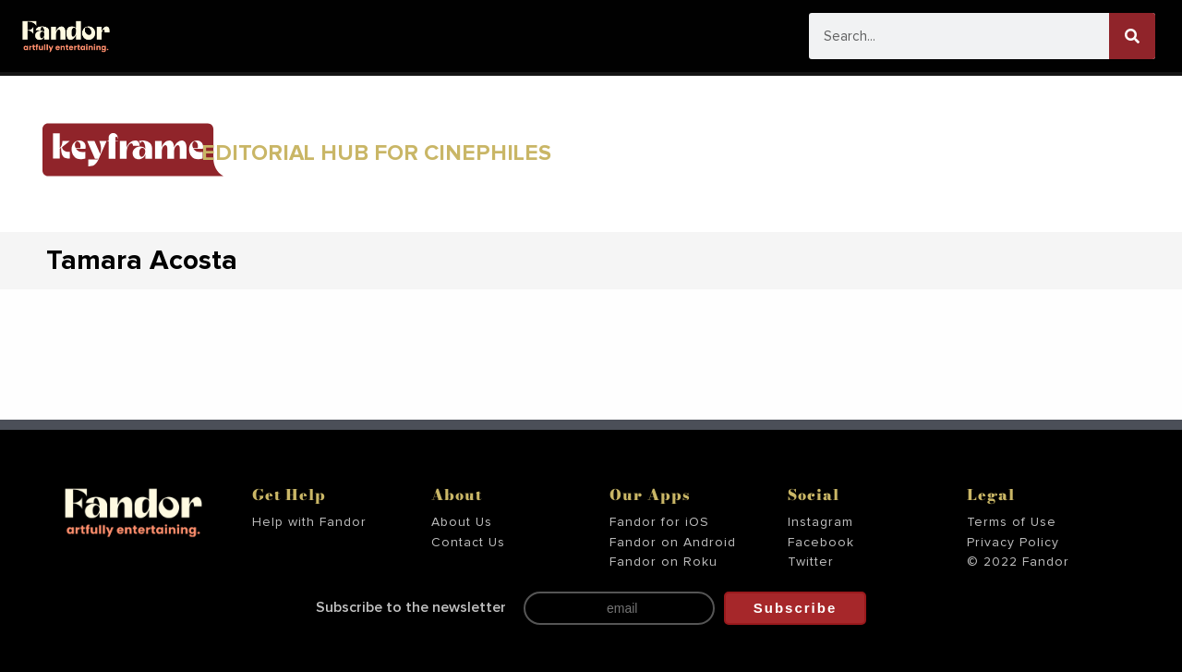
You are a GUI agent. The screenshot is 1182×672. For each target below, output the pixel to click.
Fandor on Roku (663, 562)
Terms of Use (1011, 522)
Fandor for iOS (659, 522)
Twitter (811, 562)
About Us (461, 522)
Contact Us (468, 542)
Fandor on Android (672, 542)
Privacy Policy (1013, 542)
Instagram (820, 522)
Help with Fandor (309, 522)
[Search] (1132, 36)
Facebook (821, 542)
